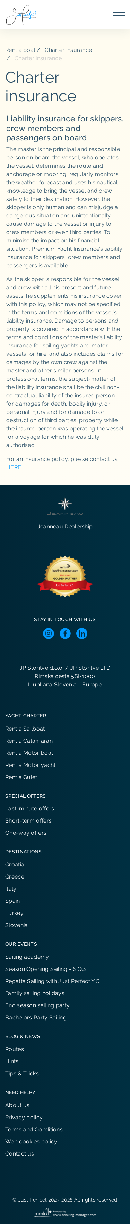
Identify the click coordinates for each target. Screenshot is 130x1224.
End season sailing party (37, 1005)
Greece (14, 876)
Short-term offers (28, 820)
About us (17, 1105)
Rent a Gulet (21, 777)
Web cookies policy (31, 1141)
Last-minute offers (29, 808)
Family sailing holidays (34, 993)
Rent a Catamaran (29, 741)
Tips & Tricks (22, 1073)
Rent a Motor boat (29, 753)
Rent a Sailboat (25, 728)
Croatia (14, 864)
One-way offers (25, 832)
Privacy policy (24, 1117)
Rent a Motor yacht (30, 765)
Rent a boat (20, 50)
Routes (14, 1049)
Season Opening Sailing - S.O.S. (46, 969)
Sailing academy (27, 957)
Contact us (19, 1153)
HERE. (14, 467)
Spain (12, 901)
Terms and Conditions (34, 1129)
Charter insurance (68, 50)
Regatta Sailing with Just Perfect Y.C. (53, 981)
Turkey (14, 913)
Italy (11, 888)
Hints (12, 1061)
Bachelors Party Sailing (36, 1017)
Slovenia (16, 925)
